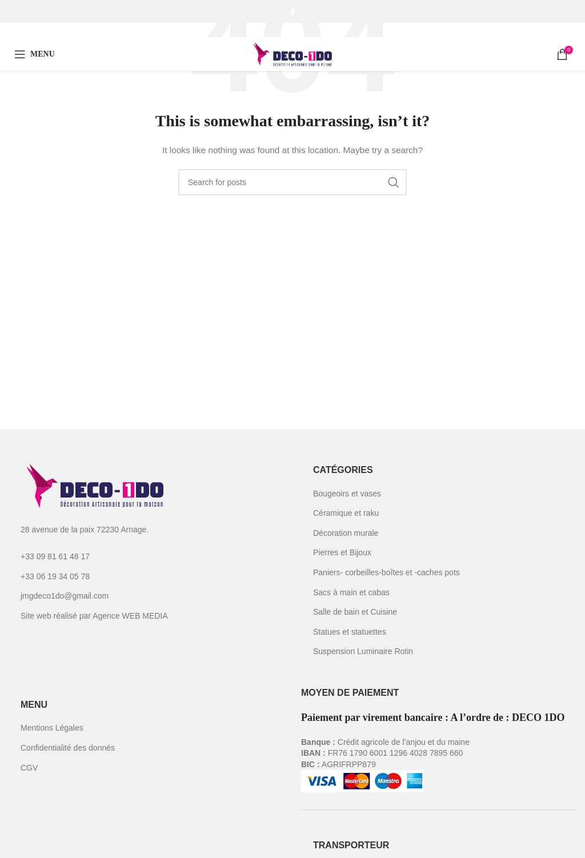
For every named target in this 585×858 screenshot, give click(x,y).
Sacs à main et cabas (351, 592)
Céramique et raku (346, 513)
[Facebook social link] (293, 11)
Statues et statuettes (349, 631)
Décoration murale (345, 533)
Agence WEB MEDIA (130, 615)
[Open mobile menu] (35, 54)
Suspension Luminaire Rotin (363, 651)
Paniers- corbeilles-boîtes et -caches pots (386, 572)
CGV (29, 767)
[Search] (292, 182)
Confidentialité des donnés (68, 747)
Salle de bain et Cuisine (355, 611)
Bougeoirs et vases (347, 493)
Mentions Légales (52, 727)
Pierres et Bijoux (342, 552)
